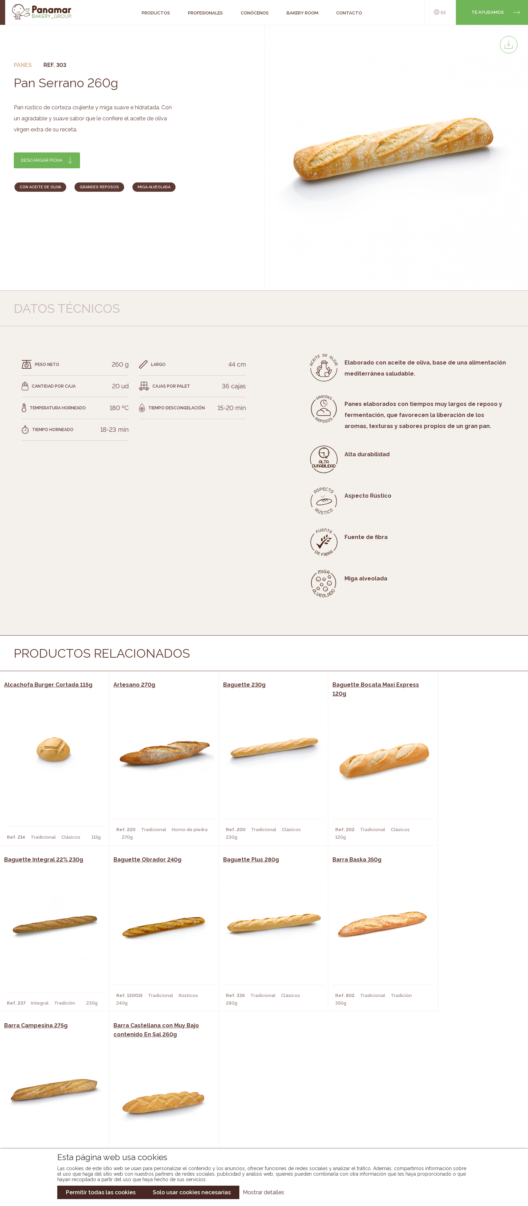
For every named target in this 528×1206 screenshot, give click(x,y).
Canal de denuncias (451, 1129)
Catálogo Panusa (258, 1123)
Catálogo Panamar (261, 1102)
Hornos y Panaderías (148, 1102)
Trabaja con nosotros (451, 1086)
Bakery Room (57, 1102)
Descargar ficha (41, 160)
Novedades (250, 1092)
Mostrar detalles (263, 1192)
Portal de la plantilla (451, 1107)
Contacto (53, 1112)
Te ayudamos (487, 12)
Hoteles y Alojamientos (152, 1123)
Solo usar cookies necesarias (192, 1192)
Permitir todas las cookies (101, 1192)
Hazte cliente (58, 1123)
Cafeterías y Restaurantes (156, 1092)
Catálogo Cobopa (259, 1112)
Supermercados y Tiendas (154, 1112)
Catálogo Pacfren (260, 1133)
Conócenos (55, 1092)
